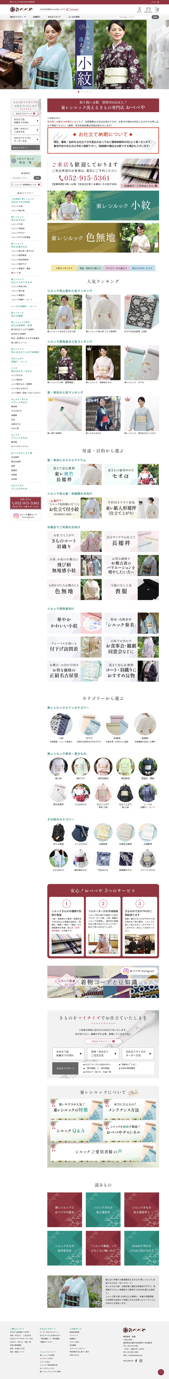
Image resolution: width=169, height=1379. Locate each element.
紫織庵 (14, 415)
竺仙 (13, 419)
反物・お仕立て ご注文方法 (100, 1053)
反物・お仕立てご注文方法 (21, 130)
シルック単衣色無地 (19, 259)
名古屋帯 (15, 457)
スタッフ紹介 (74, 1342)
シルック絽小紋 (18, 210)
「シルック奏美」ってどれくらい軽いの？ (103, 1248)
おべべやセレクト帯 (21, 453)
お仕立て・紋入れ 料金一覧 (98, 1072)
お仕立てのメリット (24, 113)
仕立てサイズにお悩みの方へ (98, 1064)
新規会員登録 (74, 1332)
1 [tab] (78, 92)
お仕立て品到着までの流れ (21, 121)
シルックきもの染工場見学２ (141, 1209)
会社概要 (73, 1345)
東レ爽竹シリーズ (18, 342)
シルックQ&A (45, 1362)
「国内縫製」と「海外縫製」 (98, 1068)
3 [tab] (84, 92)
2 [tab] (81, 92)
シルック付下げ (18, 233)
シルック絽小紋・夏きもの (22, 250)
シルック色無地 (18, 228)
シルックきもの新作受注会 (64, 1248)
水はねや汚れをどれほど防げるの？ (141, 1248)
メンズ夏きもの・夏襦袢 (21, 384)
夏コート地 (16, 272)
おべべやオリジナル (19, 446)
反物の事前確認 (128, 1068)
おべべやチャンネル (47, 1368)
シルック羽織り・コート (21, 299)
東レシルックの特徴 (47, 1355)
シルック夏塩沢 (18, 295)
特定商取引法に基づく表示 (79, 1352)
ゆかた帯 (15, 428)
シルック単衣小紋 (18, 286)
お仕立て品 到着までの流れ (65, 1053)
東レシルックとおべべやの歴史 (64, 1209)
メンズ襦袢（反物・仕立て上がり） (26, 392)
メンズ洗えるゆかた (19, 388)
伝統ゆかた (16, 424)
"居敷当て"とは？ (129, 1064)
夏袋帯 (14, 470)
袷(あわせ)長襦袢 (18, 333)
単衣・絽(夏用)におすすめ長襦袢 (25, 338)
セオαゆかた (16, 410)
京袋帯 (14, 474)
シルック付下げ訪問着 (20, 237)
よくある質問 (74, 16)
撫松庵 (14, 406)
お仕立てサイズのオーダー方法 (22, 139)
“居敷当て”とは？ (46, 1342)
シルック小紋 (17, 206)
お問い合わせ (74, 1355)
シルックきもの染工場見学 (103, 1209)
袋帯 (13, 466)
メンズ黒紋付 (17, 379)
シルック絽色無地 (18, 255)
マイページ (74, 1335)
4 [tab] (87, 92)
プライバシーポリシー (78, 1348)
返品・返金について (17, 1352)
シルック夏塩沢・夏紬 (20, 268)
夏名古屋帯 (16, 461)
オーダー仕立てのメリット (49, 1332)
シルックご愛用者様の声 (49, 1365)
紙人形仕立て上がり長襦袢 (22, 329)
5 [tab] (90, 92)
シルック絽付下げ (18, 264)
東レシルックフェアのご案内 (50, 1371)
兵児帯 (14, 479)
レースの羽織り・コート (24, 306)
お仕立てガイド (54, 16)
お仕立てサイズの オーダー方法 (136, 1053)
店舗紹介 (36, 16)
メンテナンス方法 (46, 1358)
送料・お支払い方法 (17, 1348)
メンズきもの (17, 375)
